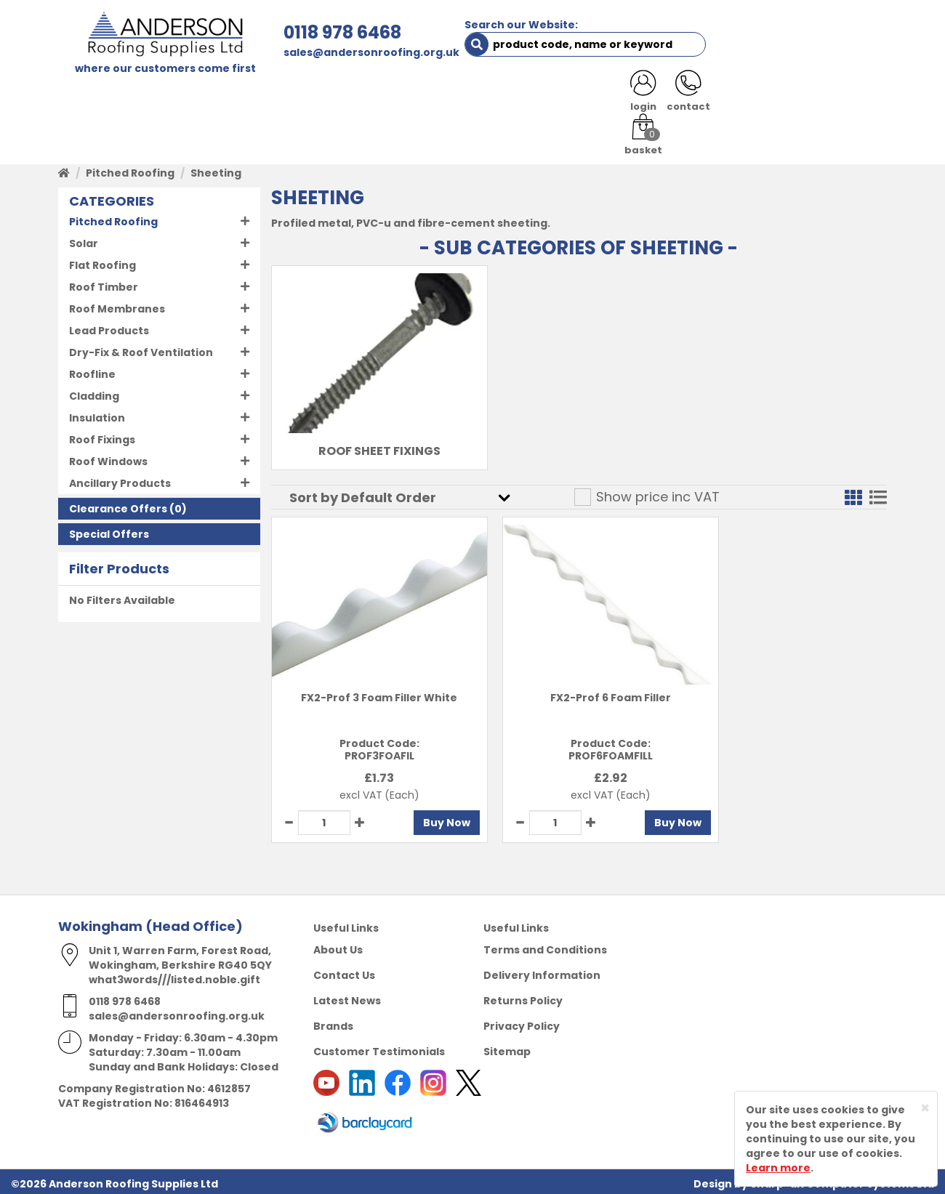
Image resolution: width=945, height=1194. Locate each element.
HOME (84, 96)
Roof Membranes (117, 304)
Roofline (92, 370)
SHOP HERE (150, 96)
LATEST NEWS (757, 96)
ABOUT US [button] (232, 96)
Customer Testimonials (379, 1047)
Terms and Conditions (545, 945)
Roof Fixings (102, 435)
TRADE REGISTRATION (343, 96)
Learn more (778, 1168)
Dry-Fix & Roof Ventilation (141, 348)
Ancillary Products (120, 479)
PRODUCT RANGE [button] (473, 96)
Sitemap (507, 1047)
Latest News (347, 996)
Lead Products (109, 326)
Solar (83, 239)
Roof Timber (103, 282)
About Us (338, 945)
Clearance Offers (118, 504)
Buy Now (425, 818)
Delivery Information (541, 971)
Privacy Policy (521, 1022)
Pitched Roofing (130, 168)
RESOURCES (576, 96)
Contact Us (344, 971)
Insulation (97, 413)
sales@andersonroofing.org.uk (339, 52)
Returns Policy (523, 996)
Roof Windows (108, 457)
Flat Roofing (102, 261)
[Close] (925, 1108)
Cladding (94, 391)
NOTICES (839, 96)
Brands (333, 1022)
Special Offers (109, 530)
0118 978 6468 (310, 32)
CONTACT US (664, 96)
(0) (128, 504)
